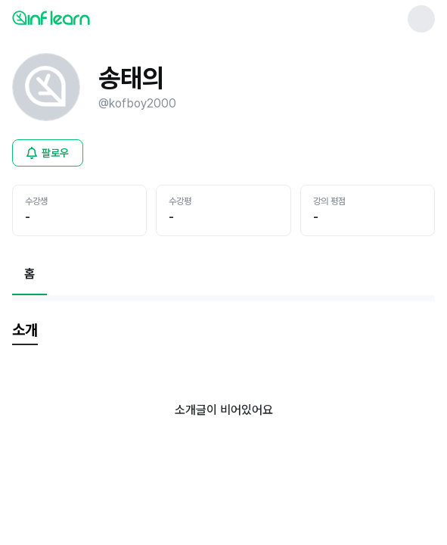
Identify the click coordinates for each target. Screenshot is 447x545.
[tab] (25, 330)
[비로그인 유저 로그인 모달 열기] (47, 153)
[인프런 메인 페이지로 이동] (87, 17)
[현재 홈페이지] (29, 274)
